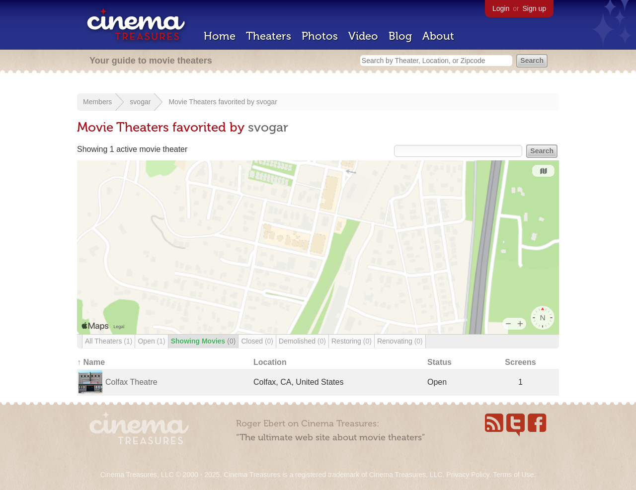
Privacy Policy (467, 475)
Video (363, 36)
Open (151, 341)
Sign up (534, 8)
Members (97, 102)
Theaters (268, 36)
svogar (140, 102)
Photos (320, 36)
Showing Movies (203, 341)
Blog (400, 36)
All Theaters (108, 341)
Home (220, 36)
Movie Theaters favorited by (212, 102)
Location (270, 362)
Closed (257, 341)
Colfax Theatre (131, 382)
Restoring (351, 341)
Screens (520, 362)
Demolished (302, 341)
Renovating (400, 341)
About (438, 36)
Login (500, 8)
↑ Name (91, 362)
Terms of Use (513, 475)
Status (439, 362)
